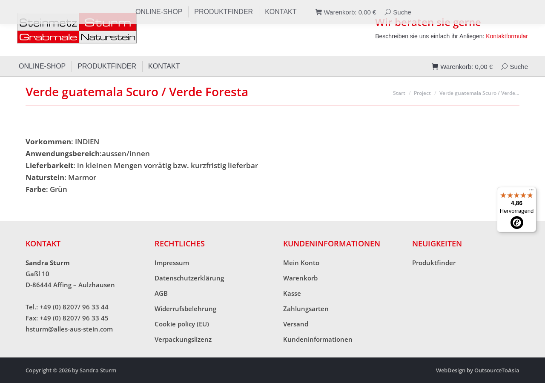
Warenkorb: (462, 67)
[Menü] (531, 192)
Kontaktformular (507, 36)
